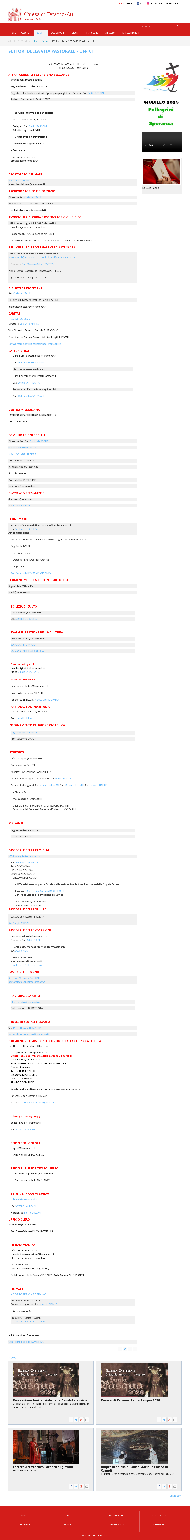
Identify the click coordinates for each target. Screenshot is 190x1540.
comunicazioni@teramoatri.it (24, 447)
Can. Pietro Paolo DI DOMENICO (26, 1341)
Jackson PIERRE (98, 785)
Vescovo (25, 32)
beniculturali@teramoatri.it (23, 257)
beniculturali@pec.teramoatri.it (58, 257)
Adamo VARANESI (49, 785)
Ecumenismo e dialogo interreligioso (38, 580)
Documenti (24, 1524)
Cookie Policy (159, 1515)
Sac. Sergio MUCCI (18, 923)
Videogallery (158, 1524)
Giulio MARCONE (38, 126)
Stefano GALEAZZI (25, 1206)
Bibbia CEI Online (116, 1515)
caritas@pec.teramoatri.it (47, 343)
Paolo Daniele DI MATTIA (27, 1028)
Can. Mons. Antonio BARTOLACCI (45, 891)
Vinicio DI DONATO (28, 671)
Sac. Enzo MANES (29, 323)
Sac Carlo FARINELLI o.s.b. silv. (27, 650)
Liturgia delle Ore (117, 1524)
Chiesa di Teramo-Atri (49, 14)
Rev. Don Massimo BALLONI (24, 978)
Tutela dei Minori (130, 32)
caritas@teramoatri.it (20, 343)
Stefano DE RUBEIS (26, 529)
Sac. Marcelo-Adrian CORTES (38, 264)
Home (13, 32)
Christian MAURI (33, 197)
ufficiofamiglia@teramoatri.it (24, 856)
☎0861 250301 (172, 3)
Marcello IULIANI (24, 718)
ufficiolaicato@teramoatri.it (26, 1002)
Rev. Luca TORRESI (18, 180)
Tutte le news (175, 1495)
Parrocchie (92, 32)
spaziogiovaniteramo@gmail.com (36, 1102)
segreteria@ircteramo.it (24, 732)
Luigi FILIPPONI (22, 505)
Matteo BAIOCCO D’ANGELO (31, 1321)
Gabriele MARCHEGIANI (31, 362)
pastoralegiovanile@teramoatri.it (26, 981)
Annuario (110, 32)
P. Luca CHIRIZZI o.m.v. (46, 699)
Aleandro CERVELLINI (27, 862)
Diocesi (75, 32)
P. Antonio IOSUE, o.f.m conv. (26, 965)
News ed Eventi (57, 32)
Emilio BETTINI (96, 93)
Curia (39, 32)
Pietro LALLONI (32, 1212)
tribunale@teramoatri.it (24, 1199)
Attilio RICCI (33, 940)
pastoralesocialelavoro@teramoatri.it (29, 1034)
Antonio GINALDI (48, 1304)
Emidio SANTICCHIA (29, 382)
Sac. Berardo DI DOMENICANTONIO (31, 573)
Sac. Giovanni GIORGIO (23, 644)
